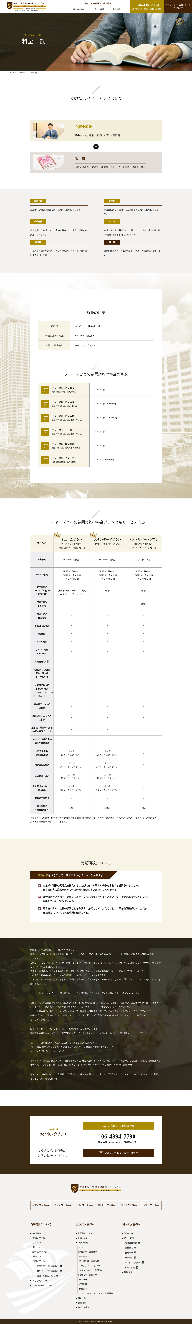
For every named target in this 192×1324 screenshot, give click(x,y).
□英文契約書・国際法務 (88, 1261)
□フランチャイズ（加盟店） (90, 1270)
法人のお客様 (98, 9)
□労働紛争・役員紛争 (87, 1252)
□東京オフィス (38, 1261)
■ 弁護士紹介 (82, 1238)
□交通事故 (130, 1252)
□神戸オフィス (38, 1256)
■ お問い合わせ (83, 1307)
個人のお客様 (78, 9)
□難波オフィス (38, 1238)
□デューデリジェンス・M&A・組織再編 (95, 1293)
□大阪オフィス (38, 1243)
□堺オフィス (37, 1247)
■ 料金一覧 (81, 1298)
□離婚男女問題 (132, 1243)
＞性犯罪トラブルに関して (48, 1271)
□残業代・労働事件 (134, 1262)
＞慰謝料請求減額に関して (48, 1266)
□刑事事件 (130, 1258)
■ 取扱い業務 (82, 1243)
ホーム (61, 9)
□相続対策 (82, 1284)
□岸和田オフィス (39, 1252)
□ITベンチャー (84, 1247)
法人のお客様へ (22, 73)
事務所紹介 (117, 9)
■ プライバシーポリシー (41, 1285)
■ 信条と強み (128, 1233)
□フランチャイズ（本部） (89, 1266)
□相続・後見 (131, 1267)
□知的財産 (82, 1256)
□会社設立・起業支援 (87, 1275)
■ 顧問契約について (85, 1233)
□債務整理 (130, 1248)
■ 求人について (38, 1281)
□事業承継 (82, 1279)
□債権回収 (82, 1289)
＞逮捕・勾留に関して (46, 1276)
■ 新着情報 (81, 1303)
